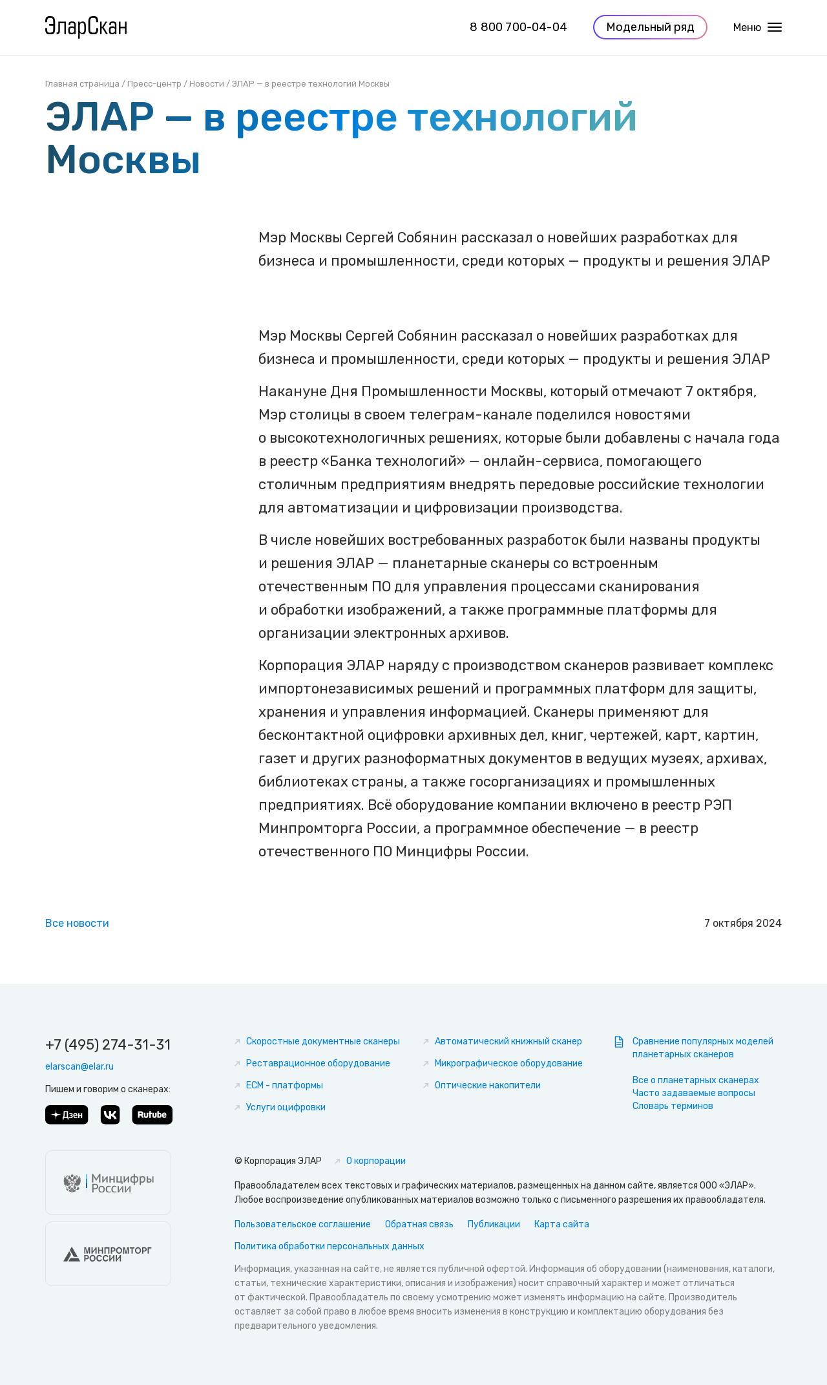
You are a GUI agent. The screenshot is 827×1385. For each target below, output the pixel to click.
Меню (757, 29)
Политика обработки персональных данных (329, 1246)
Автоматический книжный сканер (508, 1041)
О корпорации (376, 1161)
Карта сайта (561, 1224)
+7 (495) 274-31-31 (108, 1044)
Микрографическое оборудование (509, 1063)
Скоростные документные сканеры (323, 1041)
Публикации (494, 1224)
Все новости (77, 923)
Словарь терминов (673, 1106)
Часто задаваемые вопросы (694, 1093)
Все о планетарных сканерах (696, 1080)
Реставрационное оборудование (318, 1063)
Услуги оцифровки (286, 1107)
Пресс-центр (154, 84)
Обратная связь (419, 1224)
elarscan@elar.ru (79, 1066)
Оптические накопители (488, 1085)
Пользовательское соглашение (303, 1224)
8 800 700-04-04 (518, 28)
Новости (206, 84)
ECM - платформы (284, 1085)
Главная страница (82, 84)
